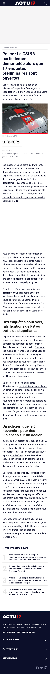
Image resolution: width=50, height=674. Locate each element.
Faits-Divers (9, 47)
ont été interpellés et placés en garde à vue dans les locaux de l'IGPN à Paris (24, 390)
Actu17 (25, 3)
